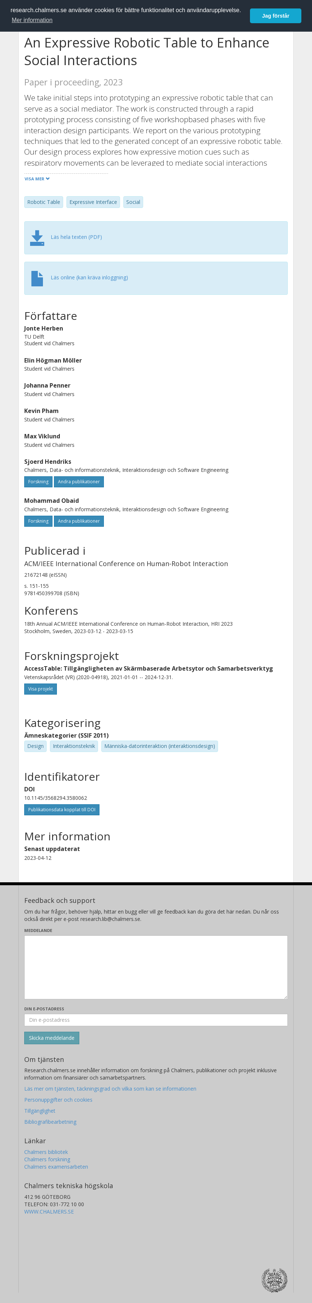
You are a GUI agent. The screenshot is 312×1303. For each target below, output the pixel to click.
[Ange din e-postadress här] (156, 1020)
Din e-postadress (44, 1008)
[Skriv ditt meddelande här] (156, 967)
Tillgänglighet (39, 1110)
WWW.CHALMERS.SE (49, 1211)
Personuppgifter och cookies (58, 1099)
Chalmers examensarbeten (56, 1166)
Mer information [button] (32, 20)
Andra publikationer (79, 482)
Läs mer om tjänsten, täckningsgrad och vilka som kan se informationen (110, 1088)
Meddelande (38, 930)
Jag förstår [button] (275, 16)
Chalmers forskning (47, 1159)
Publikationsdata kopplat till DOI (61, 809)
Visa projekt (40, 689)
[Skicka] (51, 1038)
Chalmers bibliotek (46, 1151)
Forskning (38, 482)
